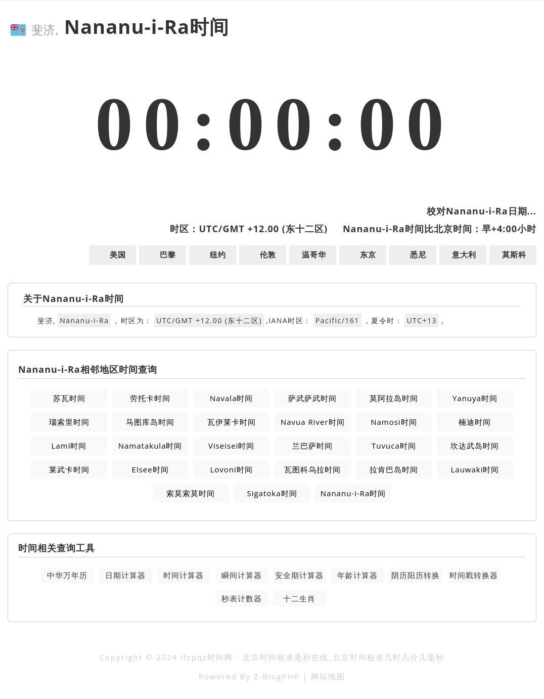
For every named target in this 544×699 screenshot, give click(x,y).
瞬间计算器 (241, 575)
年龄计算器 (357, 575)
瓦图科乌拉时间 (312, 469)
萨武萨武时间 (312, 398)
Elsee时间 (150, 469)
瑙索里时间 (69, 422)
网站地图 (328, 676)
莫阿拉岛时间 (394, 398)
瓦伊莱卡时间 (231, 422)
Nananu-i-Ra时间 (353, 493)
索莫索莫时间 (190, 493)
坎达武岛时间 (474, 446)
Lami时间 (69, 446)
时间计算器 (183, 575)
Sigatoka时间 (272, 493)
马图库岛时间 (150, 422)
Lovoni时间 (231, 469)
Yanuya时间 (474, 398)
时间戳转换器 (473, 575)
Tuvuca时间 (394, 446)
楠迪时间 (475, 422)
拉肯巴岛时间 (394, 469)
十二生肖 (299, 598)
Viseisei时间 (231, 446)
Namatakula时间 (150, 446)
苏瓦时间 (69, 398)
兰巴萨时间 (312, 446)
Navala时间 (231, 398)
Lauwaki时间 (474, 469)
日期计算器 (125, 575)
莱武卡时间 (69, 469)
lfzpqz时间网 (206, 657)
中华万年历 (67, 575)
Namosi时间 (394, 422)
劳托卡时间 (150, 398)
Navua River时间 (313, 422)
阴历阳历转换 (415, 575)
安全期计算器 (299, 575)
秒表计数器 (241, 598)
